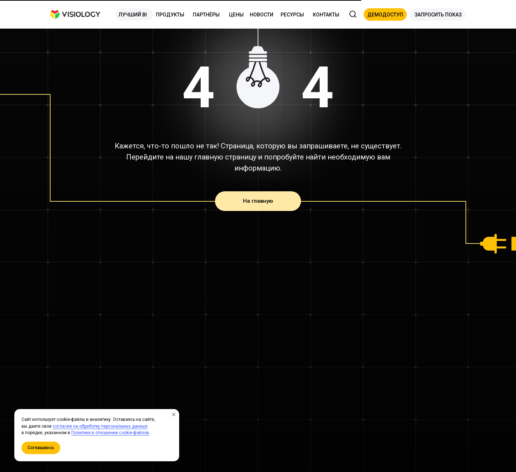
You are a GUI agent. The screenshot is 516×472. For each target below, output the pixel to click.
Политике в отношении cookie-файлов (110, 432)
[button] (385, 14)
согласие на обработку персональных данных (100, 426)
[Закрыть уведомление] (173, 414)
